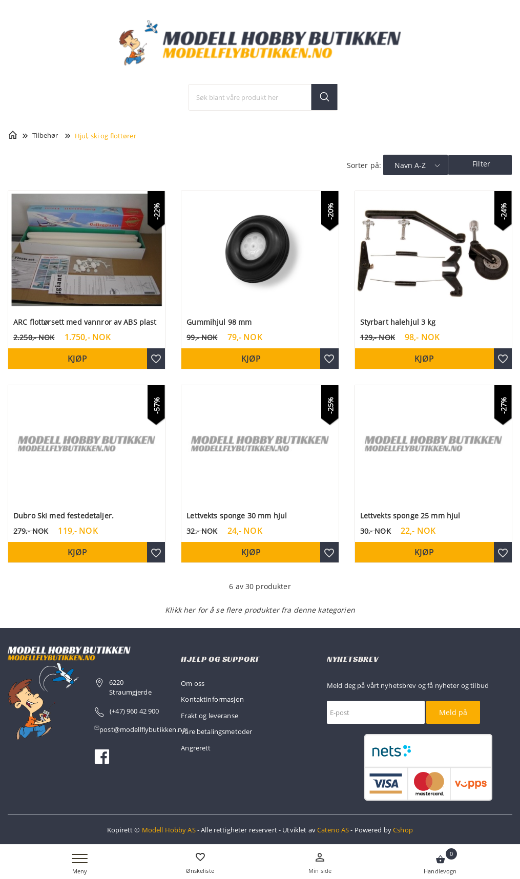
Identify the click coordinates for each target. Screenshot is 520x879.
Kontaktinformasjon (212, 699)
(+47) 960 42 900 (134, 711)
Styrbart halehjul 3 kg (397, 322)
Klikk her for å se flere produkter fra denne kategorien (260, 610)
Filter (481, 164)
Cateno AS (333, 829)
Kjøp (77, 358)
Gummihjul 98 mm (219, 322)
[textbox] (263, 97)
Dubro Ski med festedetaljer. (63, 515)
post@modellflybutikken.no (143, 729)
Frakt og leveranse (209, 715)
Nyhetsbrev (353, 659)
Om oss (192, 683)
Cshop (403, 829)
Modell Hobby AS (169, 829)
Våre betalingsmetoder (216, 731)
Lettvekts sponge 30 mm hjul (236, 515)
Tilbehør (45, 135)
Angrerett (196, 747)
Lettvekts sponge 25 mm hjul (410, 515)
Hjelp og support (220, 659)
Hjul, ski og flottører (105, 135)
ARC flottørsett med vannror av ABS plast (85, 322)
